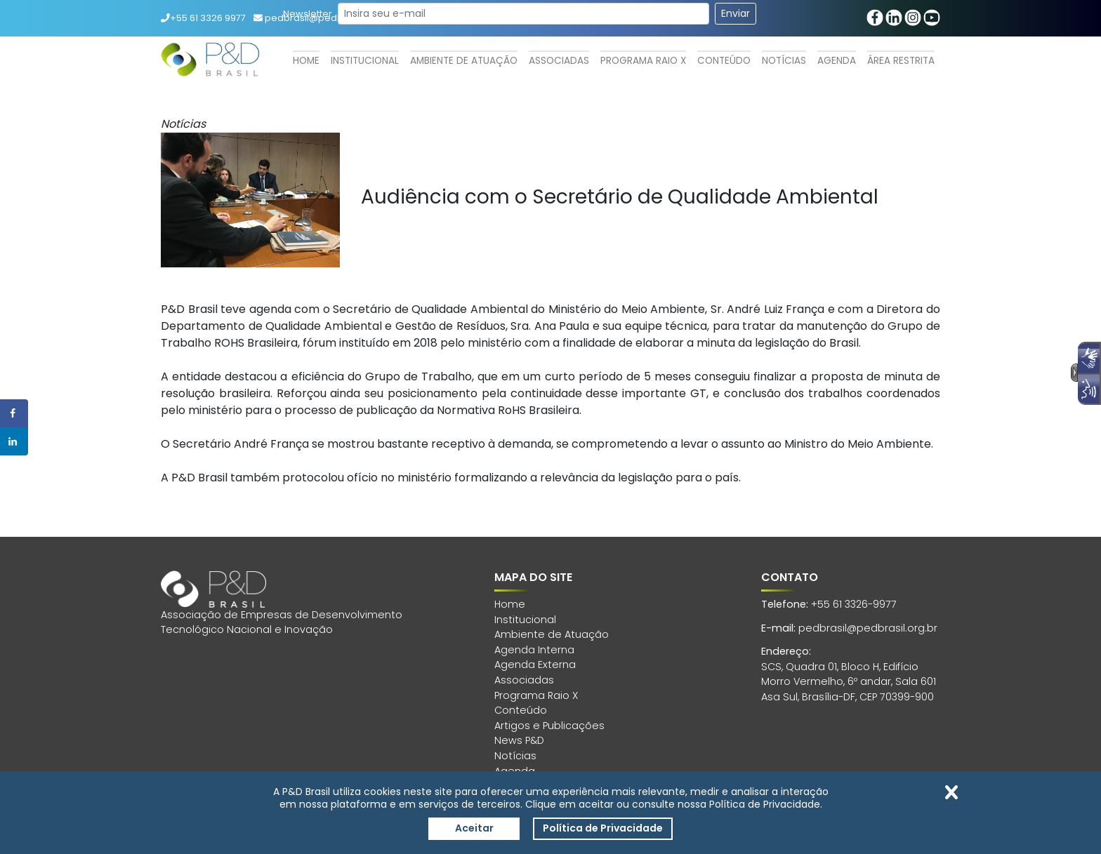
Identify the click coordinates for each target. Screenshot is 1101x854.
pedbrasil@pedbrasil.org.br (867, 628)
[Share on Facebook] (14, 413)
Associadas (559, 60)
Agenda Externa (535, 665)
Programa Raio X (643, 60)
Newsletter (307, 14)
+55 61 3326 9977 (203, 18)
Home (306, 60)
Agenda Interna (534, 650)
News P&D (519, 740)
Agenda (836, 60)
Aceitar (474, 828)
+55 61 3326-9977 (854, 604)
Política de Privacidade (603, 828)
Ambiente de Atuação (463, 60)
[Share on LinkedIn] (14, 441)
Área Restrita (901, 60)
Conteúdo (724, 60)
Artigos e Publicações (549, 726)
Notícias (784, 60)
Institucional (365, 60)
